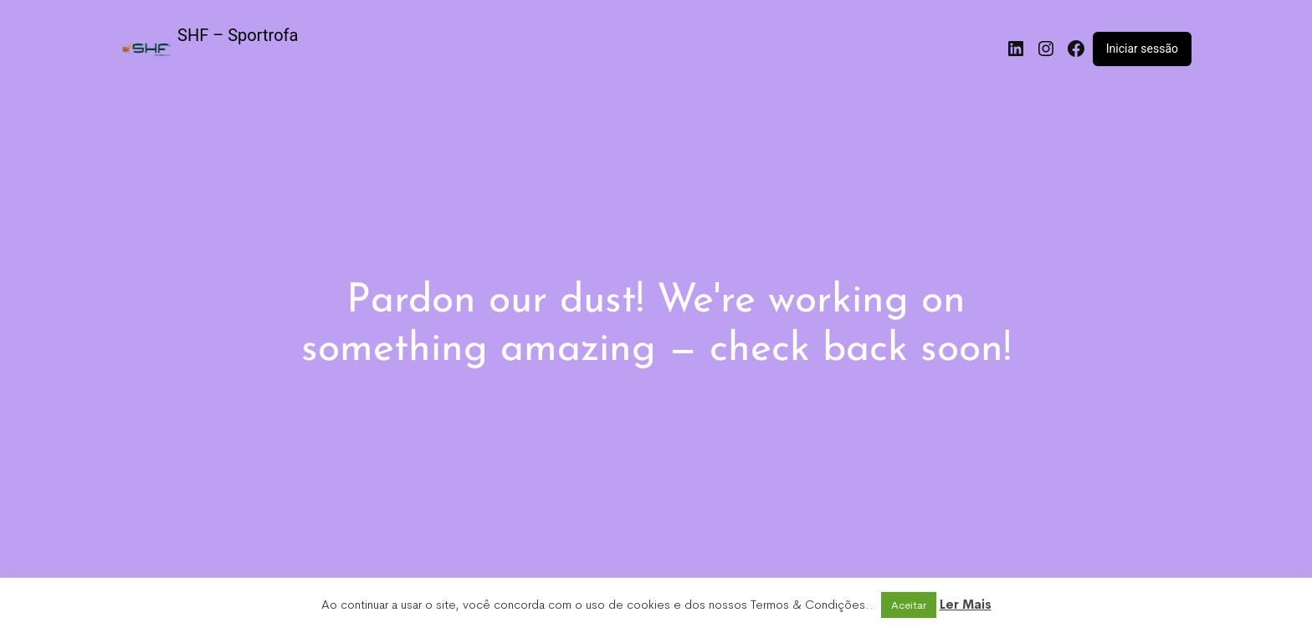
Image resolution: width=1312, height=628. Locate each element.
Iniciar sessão (1142, 48)
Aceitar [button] (908, 605)
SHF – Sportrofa (237, 35)
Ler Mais (966, 604)
